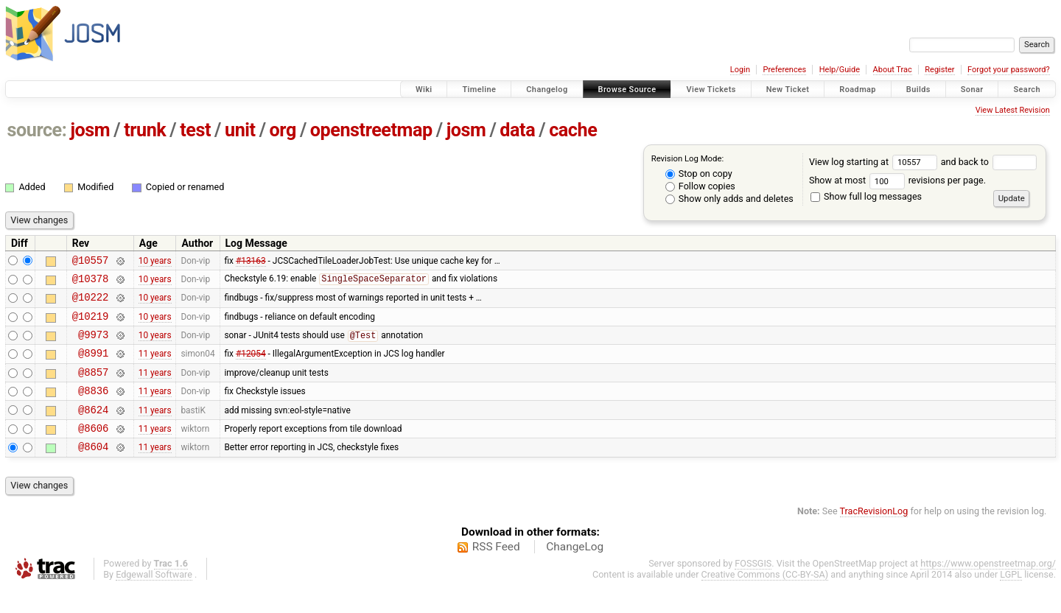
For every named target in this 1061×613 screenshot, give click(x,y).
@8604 (93, 470)
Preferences (784, 69)
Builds (918, 89)
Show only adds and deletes (729, 198)
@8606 (93, 450)
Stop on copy (698, 173)
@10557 (90, 262)
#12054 (251, 366)
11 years (155, 366)
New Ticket (788, 89)
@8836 (93, 408)
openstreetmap (371, 130)
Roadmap (857, 89)
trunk (145, 130)
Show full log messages (866, 196)
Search (1026, 89)
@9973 (93, 345)
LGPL (1011, 598)
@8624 (93, 429)
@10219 (90, 325)
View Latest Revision (1013, 110)
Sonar (972, 89)
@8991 (93, 366)
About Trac (892, 69)
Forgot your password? (1008, 69)
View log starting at (875, 161)
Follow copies (700, 186)
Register (939, 69)
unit (240, 130)
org (283, 130)
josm (90, 130)
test (195, 130)
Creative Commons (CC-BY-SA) (765, 598)
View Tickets (710, 89)
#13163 (251, 261)
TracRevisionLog (874, 535)
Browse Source (627, 89)
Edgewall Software (154, 598)
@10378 (90, 283)
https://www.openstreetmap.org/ (988, 587)
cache (573, 130)
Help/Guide (839, 69)
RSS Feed (496, 571)
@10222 (90, 303)
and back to (989, 161)
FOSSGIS (753, 587)
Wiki (424, 89)
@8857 (93, 387)
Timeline (479, 89)
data (517, 130)
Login (740, 69)
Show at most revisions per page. (897, 180)
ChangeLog (574, 571)
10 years (155, 261)
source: (37, 130)
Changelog (546, 89)
